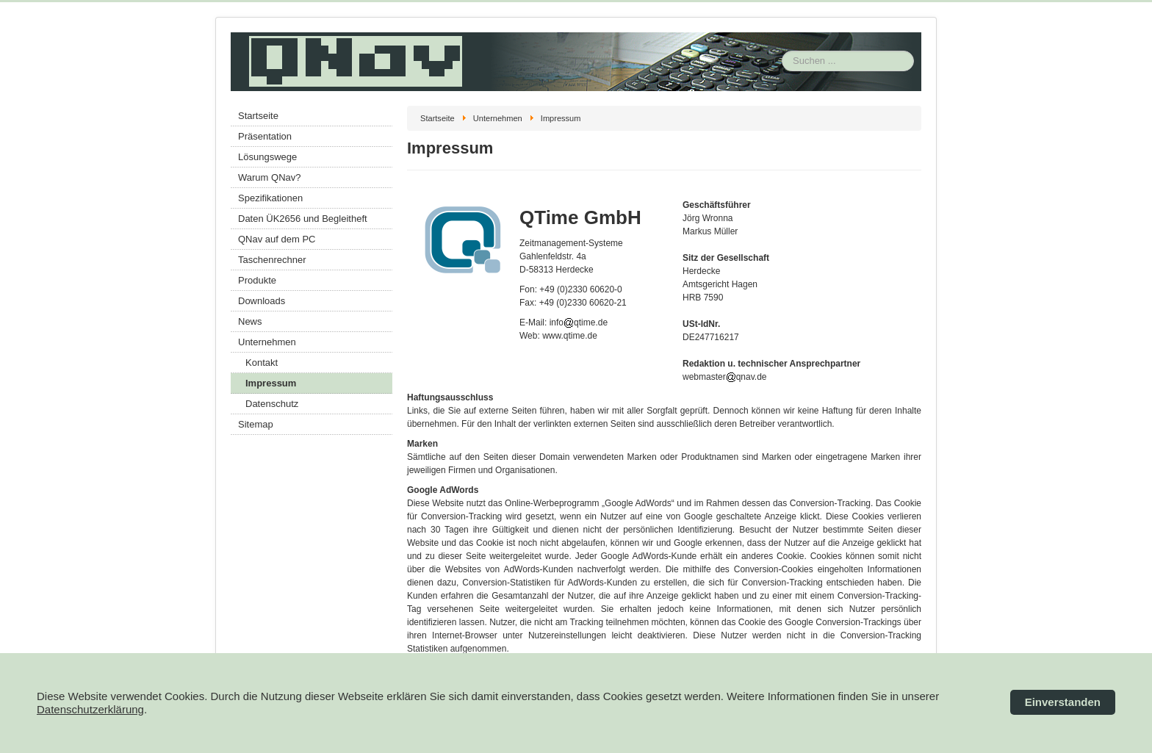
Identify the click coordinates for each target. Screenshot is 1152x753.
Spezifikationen (270, 197)
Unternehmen (267, 341)
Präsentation (265, 136)
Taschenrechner (272, 259)
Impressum (270, 383)
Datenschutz (271, 403)
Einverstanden (1063, 702)
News (250, 321)
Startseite (258, 115)
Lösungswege (267, 156)
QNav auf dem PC (277, 239)
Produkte (257, 280)
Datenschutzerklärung (90, 709)
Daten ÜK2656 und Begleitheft (302, 218)
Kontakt (261, 362)
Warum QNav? (269, 177)
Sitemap (255, 424)
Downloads (261, 300)
